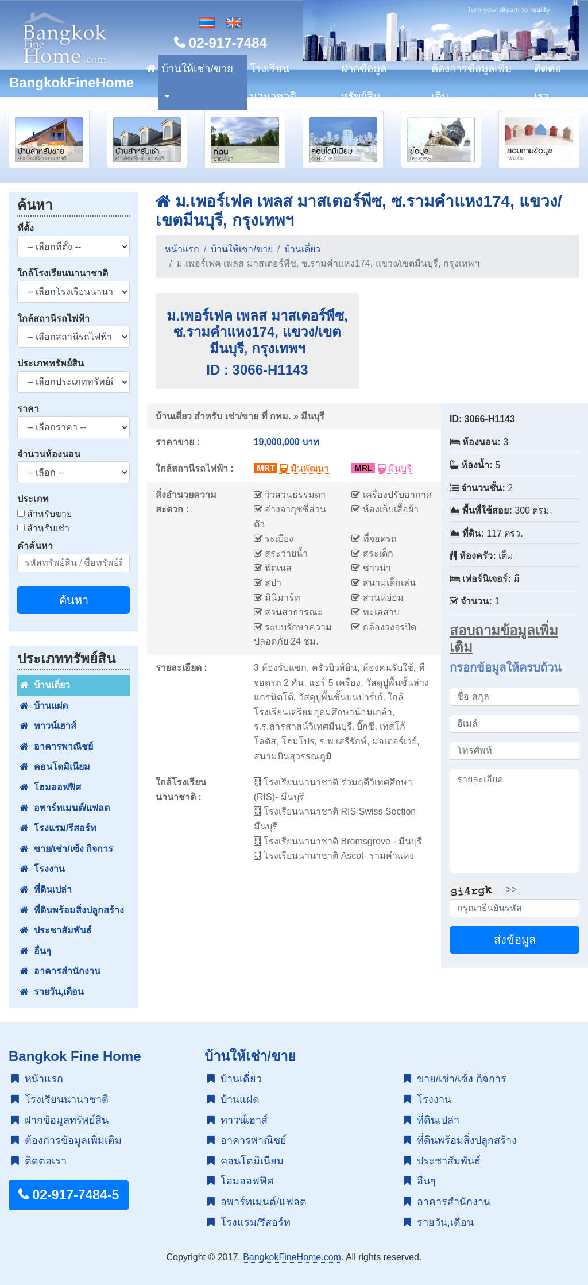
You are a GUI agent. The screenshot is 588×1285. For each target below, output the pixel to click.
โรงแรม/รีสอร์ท (58, 828)
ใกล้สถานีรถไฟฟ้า (53, 318)
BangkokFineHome (71, 82)
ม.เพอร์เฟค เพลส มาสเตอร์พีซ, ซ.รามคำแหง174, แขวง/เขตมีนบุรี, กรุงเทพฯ (257, 332)
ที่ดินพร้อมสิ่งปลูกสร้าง (72, 910)
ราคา (28, 409)
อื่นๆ (35, 951)
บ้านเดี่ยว (45, 685)
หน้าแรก (182, 249)
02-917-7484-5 (68, 1194)
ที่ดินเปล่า (46, 889)
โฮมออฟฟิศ (50, 787)
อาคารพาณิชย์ (56, 746)
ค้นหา (73, 600)
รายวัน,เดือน (52, 992)
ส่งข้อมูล (515, 939)
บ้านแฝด (44, 706)
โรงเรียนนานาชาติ (273, 82)
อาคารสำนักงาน (60, 971)
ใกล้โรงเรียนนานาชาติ (62, 273)
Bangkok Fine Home (75, 1056)
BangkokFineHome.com (292, 1257)
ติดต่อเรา (547, 82)
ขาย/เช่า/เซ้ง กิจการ (66, 849)
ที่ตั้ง (25, 228)
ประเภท (33, 499)
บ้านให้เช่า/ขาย (197, 69)
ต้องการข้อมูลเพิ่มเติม (471, 82)
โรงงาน (42, 869)
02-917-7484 (220, 43)
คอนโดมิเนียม (55, 766)
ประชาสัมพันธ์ (56, 930)
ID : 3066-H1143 (257, 369)
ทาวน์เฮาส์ (48, 726)
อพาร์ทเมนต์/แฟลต (65, 808)
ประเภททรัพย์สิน (50, 363)
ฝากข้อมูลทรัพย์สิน (363, 82)
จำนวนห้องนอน (48, 454)
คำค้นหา (35, 546)
